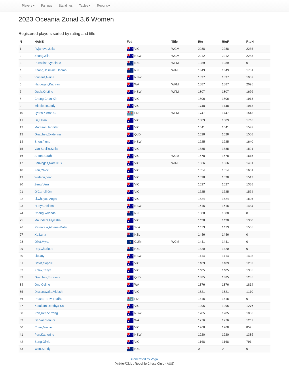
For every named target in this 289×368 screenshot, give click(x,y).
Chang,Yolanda (44, 213)
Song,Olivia (42, 341)
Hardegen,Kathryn (47, 84)
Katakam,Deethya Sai (49, 306)
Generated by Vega (144, 359)
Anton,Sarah (43, 156)
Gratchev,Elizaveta (47, 277)
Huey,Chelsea (44, 206)
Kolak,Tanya (42, 270)
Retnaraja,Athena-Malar (50, 227)
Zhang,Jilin (41, 56)
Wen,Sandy (42, 349)
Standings (65, 5)
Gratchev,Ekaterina (47, 134)
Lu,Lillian (40, 120)
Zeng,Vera (41, 184)
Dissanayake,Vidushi (48, 291)
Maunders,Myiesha (47, 220)
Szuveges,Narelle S (48, 163)
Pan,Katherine (44, 334)
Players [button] (28, 5)
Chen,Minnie (43, 327)
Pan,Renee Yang (46, 313)
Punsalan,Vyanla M (47, 63)
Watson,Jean (43, 177)
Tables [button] (84, 5)
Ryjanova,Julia (44, 48)
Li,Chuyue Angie (45, 198)
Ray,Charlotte (43, 248)
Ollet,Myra (41, 241)
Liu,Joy (39, 256)
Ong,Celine (42, 284)
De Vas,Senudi (44, 320)
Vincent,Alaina (44, 77)
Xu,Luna (40, 234)
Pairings (46, 5)
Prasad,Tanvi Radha (48, 299)
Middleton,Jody (44, 106)
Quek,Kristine (43, 91)
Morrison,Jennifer (46, 127)
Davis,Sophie (43, 263)
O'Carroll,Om (43, 191)
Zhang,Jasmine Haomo (50, 70)
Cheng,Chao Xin (45, 98)
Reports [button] (103, 5)
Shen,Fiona (42, 141)
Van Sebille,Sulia (46, 148)
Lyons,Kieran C (44, 113)
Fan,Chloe (41, 170)
